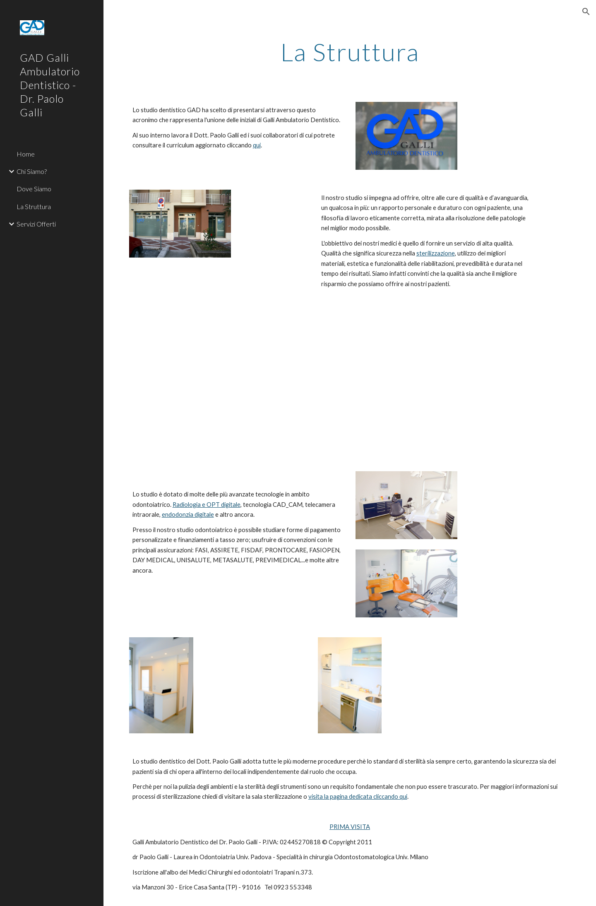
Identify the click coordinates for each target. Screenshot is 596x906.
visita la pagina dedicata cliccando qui (357, 796)
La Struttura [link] (34, 206)
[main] (350, 52)
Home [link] (26, 154)
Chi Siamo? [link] (32, 171)
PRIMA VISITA (349, 826)
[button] (586, 12)
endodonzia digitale (188, 514)
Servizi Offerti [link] (36, 224)
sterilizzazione (435, 253)
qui (257, 145)
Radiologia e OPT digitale (206, 504)
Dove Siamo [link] (34, 189)
